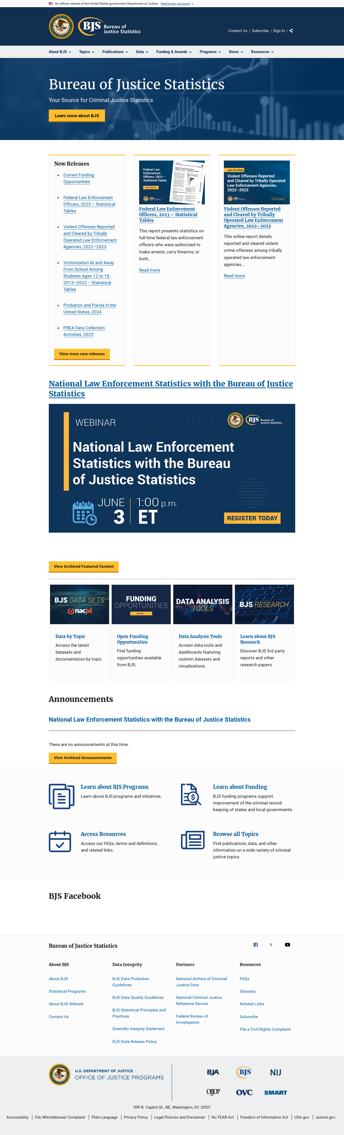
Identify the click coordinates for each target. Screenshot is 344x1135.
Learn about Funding (194, 796)
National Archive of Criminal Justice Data (201, 981)
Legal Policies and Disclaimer (179, 1117)
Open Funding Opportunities (132, 639)
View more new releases (82, 353)
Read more (149, 270)
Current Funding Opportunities (78, 178)
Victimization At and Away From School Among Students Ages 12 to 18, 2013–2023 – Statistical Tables (88, 276)
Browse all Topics (194, 844)
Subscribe (260, 30)
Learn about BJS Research (257, 639)
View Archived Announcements (83, 757)
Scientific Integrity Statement (138, 1028)
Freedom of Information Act (264, 1117)
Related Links (252, 1003)
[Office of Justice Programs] (61, 26)
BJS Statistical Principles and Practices (139, 1013)
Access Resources (61, 844)
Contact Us (237, 30)
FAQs (244, 978)
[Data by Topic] (79, 604)
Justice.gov (325, 1117)
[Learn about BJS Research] (264, 604)
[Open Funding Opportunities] (141, 604)
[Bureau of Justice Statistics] (244, 1079)
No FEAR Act (223, 1117)
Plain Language (105, 1117)
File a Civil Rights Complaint (265, 1029)
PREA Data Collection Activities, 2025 (84, 331)
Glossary (248, 991)
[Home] (109, 26)
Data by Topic (70, 636)
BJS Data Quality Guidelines (138, 997)
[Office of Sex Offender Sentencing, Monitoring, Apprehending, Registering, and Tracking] (275, 1095)
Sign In (279, 30)
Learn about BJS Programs (61, 796)
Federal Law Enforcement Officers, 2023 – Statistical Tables (89, 204)
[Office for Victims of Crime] (244, 1096)
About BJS (58, 978)
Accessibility (17, 1117)
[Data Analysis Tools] (202, 604)
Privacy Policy (136, 1117)
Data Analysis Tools (200, 636)
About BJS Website (66, 1003)
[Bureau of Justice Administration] (213, 1076)
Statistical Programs (67, 991)
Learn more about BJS (77, 115)
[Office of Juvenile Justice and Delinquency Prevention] (213, 1096)
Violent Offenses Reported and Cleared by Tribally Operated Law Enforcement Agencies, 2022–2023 (90, 236)
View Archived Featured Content (83, 566)
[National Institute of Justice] (276, 1076)
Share (295, 34)
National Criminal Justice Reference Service (199, 1000)
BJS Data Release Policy (134, 1041)
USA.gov (301, 1117)
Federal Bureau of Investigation (192, 1019)
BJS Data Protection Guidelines (130, 981)
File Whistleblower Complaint (60, 1117)
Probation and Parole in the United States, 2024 (89, 308)
